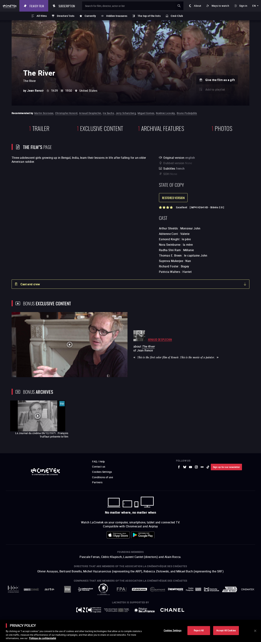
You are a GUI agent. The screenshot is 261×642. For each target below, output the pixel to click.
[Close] (255, 631)
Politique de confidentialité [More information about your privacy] (42, 638)
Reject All (199, 630)
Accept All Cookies (226, 630)
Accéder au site (221, 615)
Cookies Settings (172, 630)
